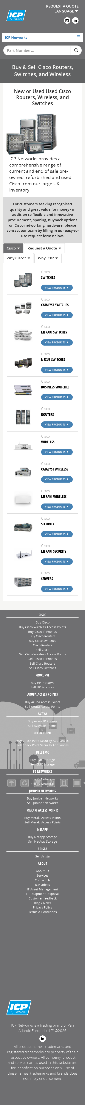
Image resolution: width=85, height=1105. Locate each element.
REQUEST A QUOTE (62, 6)
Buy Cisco (42, 622)
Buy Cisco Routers (43, 636)
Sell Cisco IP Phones (42, 659)
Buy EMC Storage (42, 760)
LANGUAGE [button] (66, 11)
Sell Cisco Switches (42, 668)
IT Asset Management (42, 889)
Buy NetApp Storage (42, 837)
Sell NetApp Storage (42, 841)
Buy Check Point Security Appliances (42, 741)
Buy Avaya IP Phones (42, 721)
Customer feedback (43, 898)
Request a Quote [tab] (44, 248)
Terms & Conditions (42, 912)
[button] (42, 37)
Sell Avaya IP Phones (42, 726)
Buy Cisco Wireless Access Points (42, 627)
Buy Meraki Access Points (42, 818)
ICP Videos (42, 885)
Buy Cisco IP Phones (42, 632)
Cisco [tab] (13, 248)
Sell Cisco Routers (42, 663)
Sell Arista (42, 856)
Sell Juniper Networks (42, 803)
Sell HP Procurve (42, 687)
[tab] (42, 37)
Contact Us (42, 880)
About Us (42, 871)
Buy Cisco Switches (42, 641)
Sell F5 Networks (42, 784)
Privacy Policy (42, 907)
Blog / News (42, 903)
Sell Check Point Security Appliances (43, 745)
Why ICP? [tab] (48, 258)
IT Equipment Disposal (42, 894)
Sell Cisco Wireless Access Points (42, 654)
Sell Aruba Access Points (42, 706)
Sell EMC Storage (42, 764)
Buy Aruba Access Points (42, 702)
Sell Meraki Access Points (43, 822)
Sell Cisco (42, 650)
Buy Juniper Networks (42, 798)
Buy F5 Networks (42, 779)
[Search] (76, 50)
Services (42, 875)
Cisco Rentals (42, 645)
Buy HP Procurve (42, 683)
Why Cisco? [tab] (18, 258)
